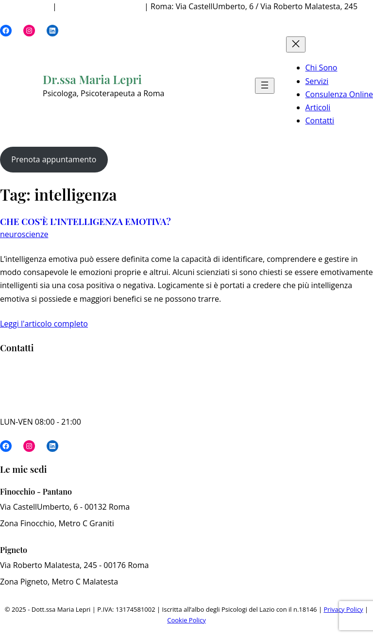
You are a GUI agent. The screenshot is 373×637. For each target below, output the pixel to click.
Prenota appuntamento (53, 159)
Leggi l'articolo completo (44, 323)
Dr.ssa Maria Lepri (92, 79)
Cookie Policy (186, 620)
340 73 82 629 (25, 6)
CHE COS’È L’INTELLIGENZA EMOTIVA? (85, 221)
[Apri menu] (264, 86)
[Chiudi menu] (295, 44)
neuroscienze (24, 234)
